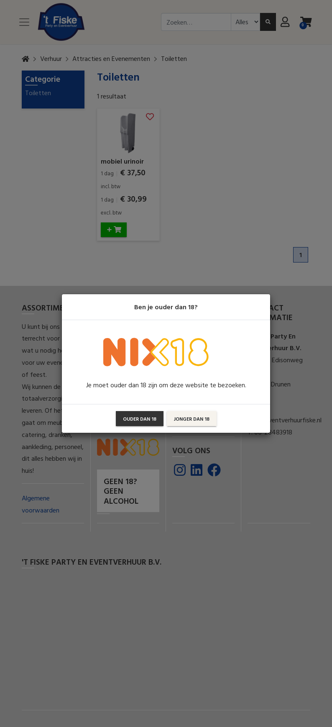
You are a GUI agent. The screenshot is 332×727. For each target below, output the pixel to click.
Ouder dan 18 (139, 418)
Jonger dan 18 (191, 418)
